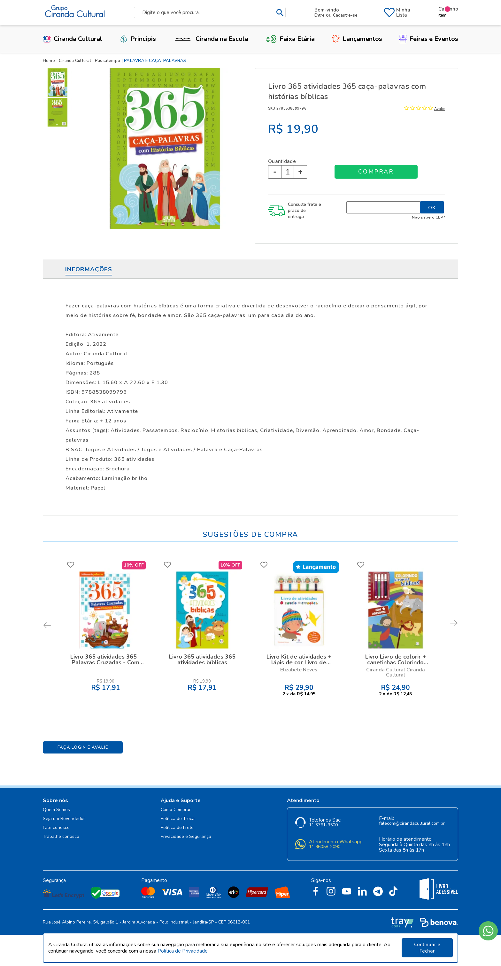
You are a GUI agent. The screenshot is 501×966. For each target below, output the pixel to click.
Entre (319, 15)
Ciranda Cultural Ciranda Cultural (395, 672)
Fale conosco (56, 828)
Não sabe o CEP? (428, 217)
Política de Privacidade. (183, 950)
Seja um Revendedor (64, 819)
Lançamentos (357, 39)
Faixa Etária (290, 39)
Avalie (439, 108)
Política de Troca (178, 819)
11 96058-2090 (324, 847)
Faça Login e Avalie (83, 747)
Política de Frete (177, 828)
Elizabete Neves (298, 669)
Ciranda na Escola (210, 39)
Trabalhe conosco (61, 836)
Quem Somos (56, 810)
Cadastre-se (345, 15)
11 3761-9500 (323, 825)
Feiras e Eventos (428, 39)
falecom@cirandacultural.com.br (412, 823)
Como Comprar (176, 810)
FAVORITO (70, 564)
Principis (137, 39)
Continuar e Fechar (427, 947)
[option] (59, 82)
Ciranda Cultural (72, 39)
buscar (280, 12)
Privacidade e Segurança (186, 836)
